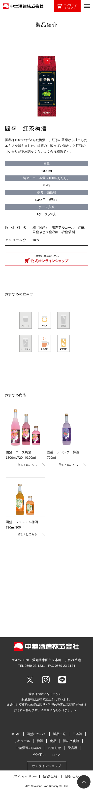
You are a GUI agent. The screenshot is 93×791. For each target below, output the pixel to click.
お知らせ (54, 748)
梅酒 (40, 741)
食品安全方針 (50, 776)
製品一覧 (59, 734)
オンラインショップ (67, 6)
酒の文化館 (71, 741)
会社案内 (39, 755)
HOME (15, 734)
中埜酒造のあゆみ (28, 748)
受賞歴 (72, 748)
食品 (53, 741)
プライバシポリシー (24, 776)
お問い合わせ (72, 776)
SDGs (56, 755)
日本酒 (77, 734)
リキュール (22, 741)
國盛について (36, 734)
